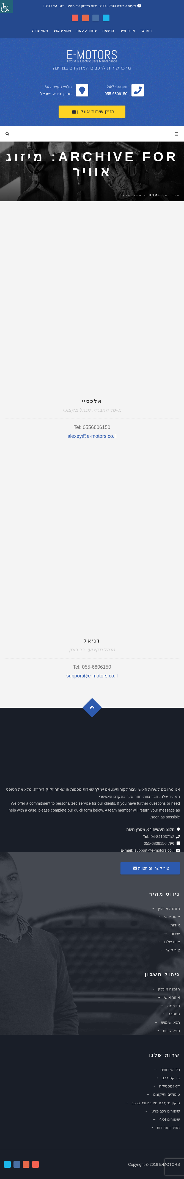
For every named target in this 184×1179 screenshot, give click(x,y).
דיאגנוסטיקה (169, 1086)
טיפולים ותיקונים (166, 1094)
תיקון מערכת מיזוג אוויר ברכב (155, 1103)
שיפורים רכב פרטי (165, 1111)
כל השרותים (170, 1069)
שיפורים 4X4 (169, 1119)
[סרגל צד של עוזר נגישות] (6, 6)
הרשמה (108, 30)
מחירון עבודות (168, 1127)
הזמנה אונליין (169, 908)
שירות (175, 933)
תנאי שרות (40, 30)
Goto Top (95, 710)
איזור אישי (127, 30)
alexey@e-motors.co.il (91, 436)
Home (154, 195)
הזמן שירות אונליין (93, 111)
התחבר (146, 30)
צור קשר (173, 950)
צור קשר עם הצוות (150, 868)
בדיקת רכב (171, 1078)
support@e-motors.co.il (91, 676)
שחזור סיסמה (86, 30)
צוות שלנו (172, 942)
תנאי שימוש (62, 30)
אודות (175, 925)
